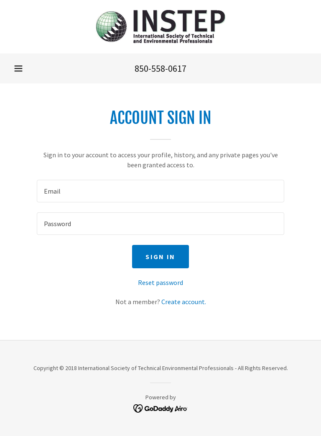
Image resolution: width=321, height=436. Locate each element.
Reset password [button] (160, 282)
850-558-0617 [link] (160, 68)
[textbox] (160, 191)
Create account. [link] (183, 301)
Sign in (160, 256)
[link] (160, 26)
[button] (18, 68)
